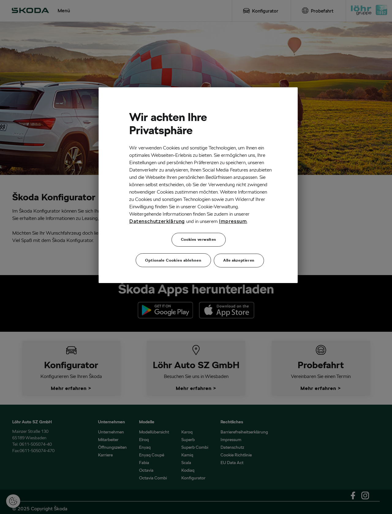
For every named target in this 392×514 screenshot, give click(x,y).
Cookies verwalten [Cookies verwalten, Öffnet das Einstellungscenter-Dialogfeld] (198, 239)
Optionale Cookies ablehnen (173, 258)
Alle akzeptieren (238, 258)
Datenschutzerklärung (157, 221)
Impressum (233, 221)
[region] (198, 184)
